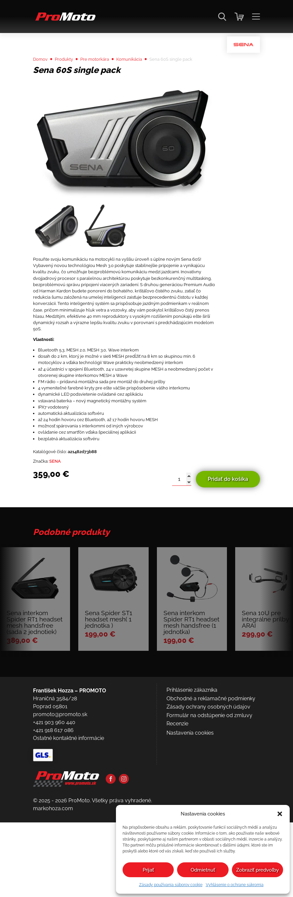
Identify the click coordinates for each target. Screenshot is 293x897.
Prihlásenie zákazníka (191, 797)
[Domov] (64, 20)
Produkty (69, 76)
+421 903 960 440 (54, 830)
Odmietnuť (203, 870)
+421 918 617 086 (53, 838)
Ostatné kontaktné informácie (68, 846)
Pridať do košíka (228, 549)
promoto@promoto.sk (60, 822)
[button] (279, 814)
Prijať (148, 870)
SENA (60, 530)
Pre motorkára (106, 76)
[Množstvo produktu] (181, 549)
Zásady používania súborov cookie (170, 884)
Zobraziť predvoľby (257, 870)
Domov (42, 76)
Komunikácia (146, 76)
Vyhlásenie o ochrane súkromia (235, 884)
